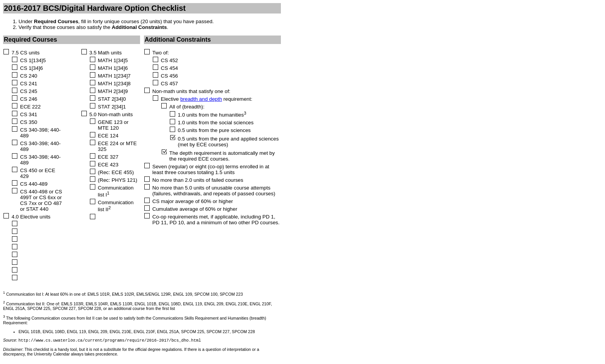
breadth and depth (201, 99)
